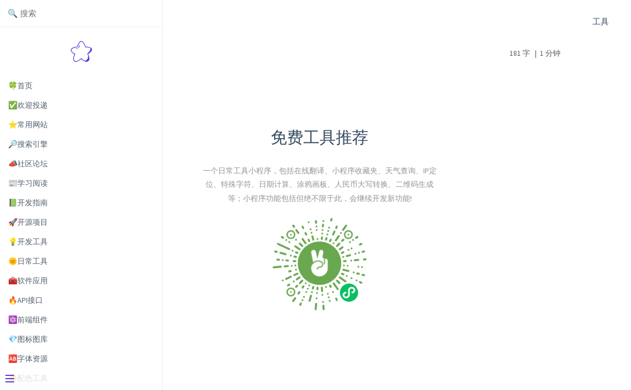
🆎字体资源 (28, 358)
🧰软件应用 (28, 280)
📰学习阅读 (28, 183)
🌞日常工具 (28, 261)
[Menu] (77, 379)
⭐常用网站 (28, 124)
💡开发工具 (28, 241)
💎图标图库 (28, 339)
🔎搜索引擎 (28, 144)
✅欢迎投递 (28, 105)
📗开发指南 (28, 202)
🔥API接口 (25, 300)
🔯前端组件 (28, 319)
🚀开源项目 (28, 222)
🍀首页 (20, 85)
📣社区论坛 (28, 163)
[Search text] (81, 13)
